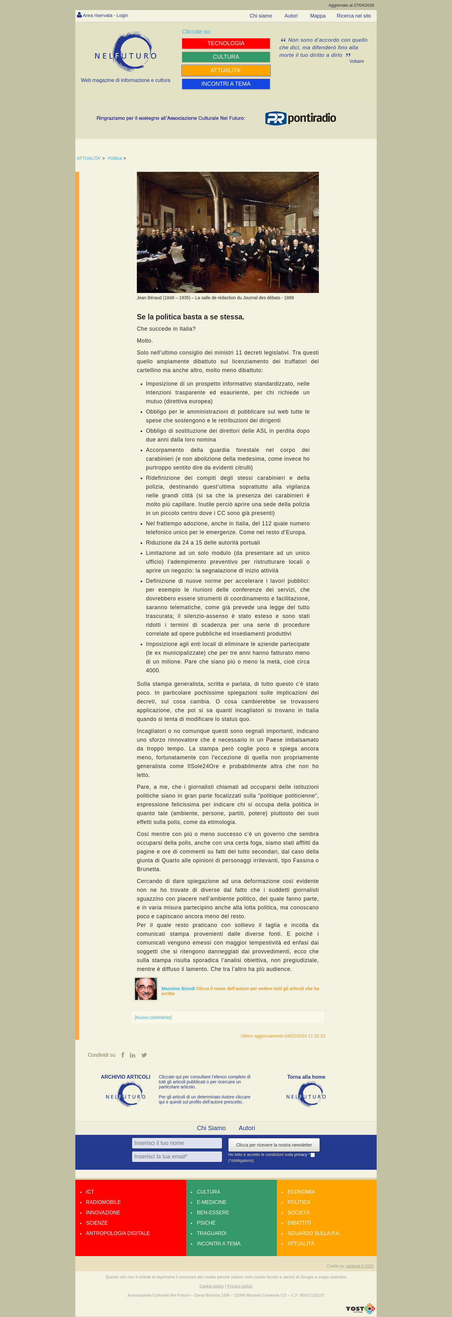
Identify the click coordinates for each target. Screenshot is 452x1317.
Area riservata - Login (107, 15)
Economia (301, 1192)
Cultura (208, 1192)
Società (298, 1212)
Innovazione (103, 1212)
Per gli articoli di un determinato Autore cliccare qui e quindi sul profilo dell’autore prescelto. (204, 1099)
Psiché (206, 1223)
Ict (90, 1192)
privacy (301, 1154)
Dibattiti (299, 1223)
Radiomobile (103, 1202)
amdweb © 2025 (360, 1266)
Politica (115, 158)
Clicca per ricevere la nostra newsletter (274, 1144)
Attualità (301, 1243)
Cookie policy (212, 1286)
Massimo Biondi (178, 988)
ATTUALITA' (89, 158)
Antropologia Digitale (118, 1233)
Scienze (97, 1223)
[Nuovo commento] (153, 1017)
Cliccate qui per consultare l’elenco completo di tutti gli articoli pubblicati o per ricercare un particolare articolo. (204, 1081)
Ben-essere (213, 1212)
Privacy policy (239, 1286)
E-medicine (211, 1202)
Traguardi (211, 1233)
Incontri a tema (218, 1243)
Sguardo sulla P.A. (314, 1233)
